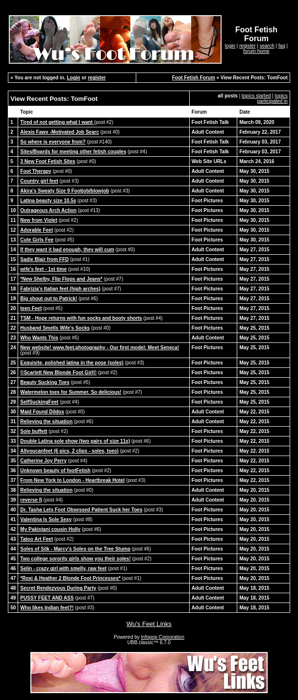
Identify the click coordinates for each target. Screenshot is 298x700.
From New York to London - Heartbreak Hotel (72, 480)
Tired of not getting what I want (57, 122)
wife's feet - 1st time (43, 269)
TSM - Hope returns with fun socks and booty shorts (81, 318)
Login (73, 77)
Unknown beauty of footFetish (55, 470)
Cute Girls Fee (36, 239)
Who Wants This (39, 337)
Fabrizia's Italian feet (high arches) (60, 288)
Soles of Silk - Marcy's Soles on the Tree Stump (75, 549)
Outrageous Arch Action (48, 210)
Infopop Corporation (162, 637)
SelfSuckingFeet (39, 402)
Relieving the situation (46, 421)
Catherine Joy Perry (43, 460)
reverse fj (31, 500)
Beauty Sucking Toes (44, 382)
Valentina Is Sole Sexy (46, 519)
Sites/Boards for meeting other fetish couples (73, 151)
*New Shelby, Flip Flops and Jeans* (61, 279)
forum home (256, 51)
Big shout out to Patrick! (48, 298)
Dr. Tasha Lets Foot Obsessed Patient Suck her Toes (81, 509)
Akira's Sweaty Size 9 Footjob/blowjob (64, 190)
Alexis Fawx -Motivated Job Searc (59, 132)
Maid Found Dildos (42, 411)
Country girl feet (39, 181)
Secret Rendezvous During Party (58, 588)
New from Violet (38, 220)
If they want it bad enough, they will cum (67, 249)
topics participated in (272, 98)
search (267, 45)
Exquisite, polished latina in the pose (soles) (72, 362)
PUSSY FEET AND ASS (47, 598)
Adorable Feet (36, 230)
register (247, 45)
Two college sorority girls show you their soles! (75, 558)
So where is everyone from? (52, 142)
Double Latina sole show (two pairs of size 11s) (75, 441)
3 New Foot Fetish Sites (47, 161)
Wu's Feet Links (149, 624)
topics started (256, 95)
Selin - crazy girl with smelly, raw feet (63, 568)
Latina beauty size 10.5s (48, 200)
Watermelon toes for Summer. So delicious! (70, 392)
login (230, 45)
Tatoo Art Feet (36, 539)
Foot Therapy (35, 171)
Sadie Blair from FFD (44, 259)
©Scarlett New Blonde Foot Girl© (58, 372)
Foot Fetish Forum (193, 77)
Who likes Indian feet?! (47, 607)
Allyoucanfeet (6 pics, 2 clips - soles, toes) (69, 451)
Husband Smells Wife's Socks (55, 328)
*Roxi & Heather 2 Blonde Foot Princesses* (70, 578)
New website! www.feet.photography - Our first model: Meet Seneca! (99, 347)
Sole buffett (33, 431)
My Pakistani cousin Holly (50, 529)
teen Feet (31, 308)
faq (281, 45)
